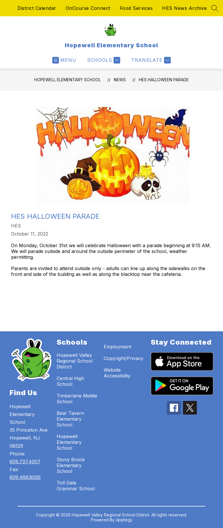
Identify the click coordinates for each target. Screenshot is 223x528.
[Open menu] (64, 60)
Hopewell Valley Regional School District (75, 361)
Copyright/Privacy (123, 358)
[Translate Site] (150, 60)
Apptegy (124, 519)
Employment (117, 347)
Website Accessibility (117, 373)
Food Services (136, 8)
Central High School (70, 381)
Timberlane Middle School (77, 398)
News (120, 79)
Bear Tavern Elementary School (70, 419)
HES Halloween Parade (164, 79)
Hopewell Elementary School (67, 79)
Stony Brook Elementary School (71, 465)
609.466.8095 (25, 477)
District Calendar (36, 8)
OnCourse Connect (88, 8)
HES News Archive (184, 8)
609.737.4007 (25, 461)
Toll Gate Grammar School (76, 485)
